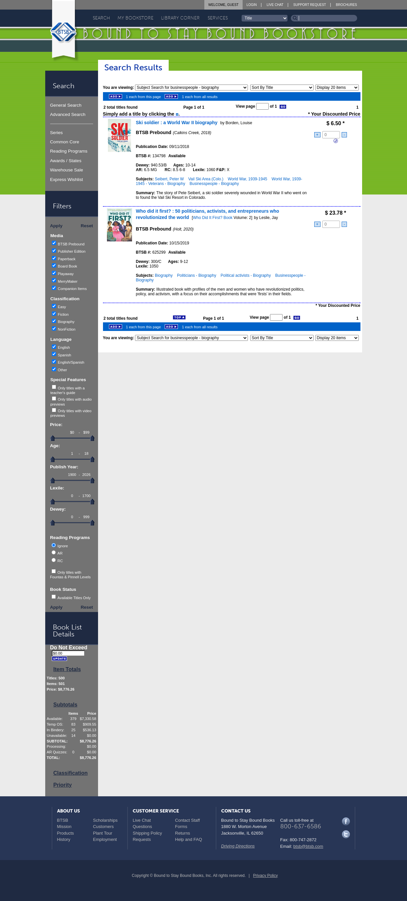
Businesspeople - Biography (214, 183)
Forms (181, 826)
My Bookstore (135, 18)
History (63, 839)
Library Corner (180, 18)
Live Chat (275, 5)
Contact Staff (187, 820)
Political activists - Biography (245, 275)
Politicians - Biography (196, 275)
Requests (142, 839)
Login (252, 5)
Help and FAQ (188, 839)
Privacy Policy (265, 875)
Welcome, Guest (223, 5)
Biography (164, 275)
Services (218, 18)
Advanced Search (67, 114)
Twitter (346, 834)
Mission (64, 826)
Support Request (309, 5)
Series (56, 132)
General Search (66, 105)
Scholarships (105, 820)
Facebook (346, 821)
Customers (103, 826)
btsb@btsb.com (308, 846)
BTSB (62, 820)
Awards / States (66, 160)
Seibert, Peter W (169, 179)
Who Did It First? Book (212, 217)
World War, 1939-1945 (247, 179)
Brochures (346, 5)
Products (65, 833)
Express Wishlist (66, 179)
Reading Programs (68, 151)
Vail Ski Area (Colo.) (205, 179)
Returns (182, 833)
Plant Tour (102, 833)
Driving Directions (238, 846)
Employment (105, 839)
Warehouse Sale (66, 169)
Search (101, 18)
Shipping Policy (147, 833)
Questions (142, 826)
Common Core (64, 141)
